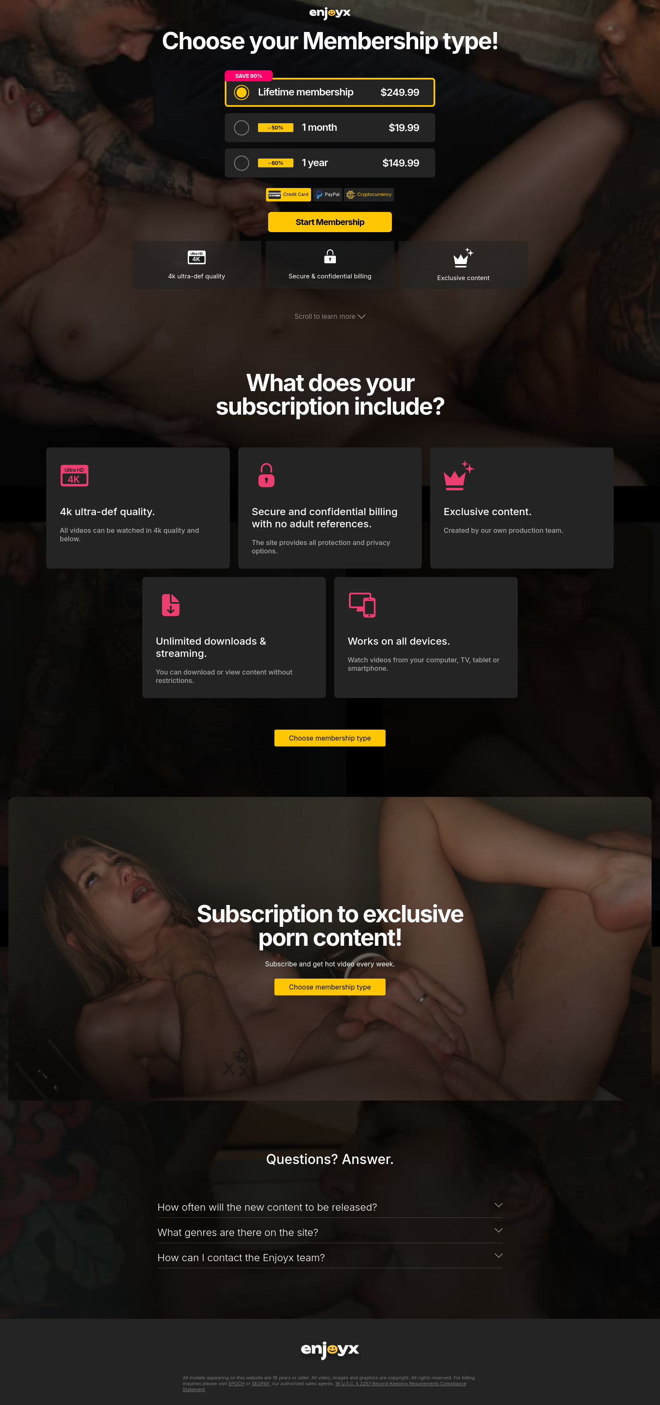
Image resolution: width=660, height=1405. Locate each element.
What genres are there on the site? (237, 1232)
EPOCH (237, 1383)
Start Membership (329, 222)
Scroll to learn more (330, 316)
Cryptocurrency (369, 195)
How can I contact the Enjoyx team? (241, 1258)
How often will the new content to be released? (267, 1207)
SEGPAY (260, 1383)
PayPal (327, 195)
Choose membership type (330, 738)
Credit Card (289, 195)
